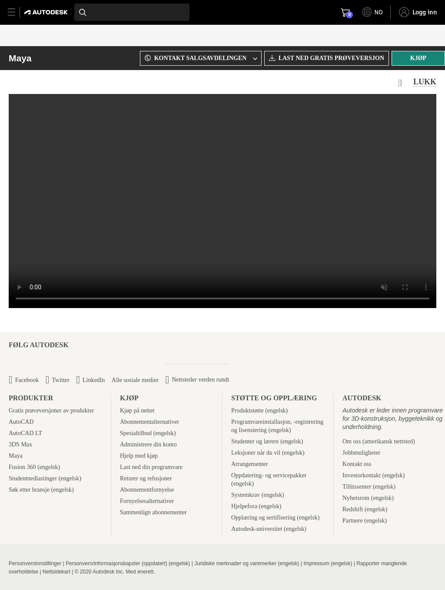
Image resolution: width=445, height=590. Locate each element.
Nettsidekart (56, 572)
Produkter (31, 398)
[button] (199, 58)
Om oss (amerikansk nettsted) (378, 441)
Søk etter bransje (29, 489)
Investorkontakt (361, 475)
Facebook (27, 380)
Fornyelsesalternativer (147, 501)
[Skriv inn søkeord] (131, 12)
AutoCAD (21, 422)
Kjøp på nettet (137, 410)
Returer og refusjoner (146, 478)
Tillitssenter (356, 486)
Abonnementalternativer (149, 422)
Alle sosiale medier (135, 380)
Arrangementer (249, 464)
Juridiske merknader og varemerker (235, 563)
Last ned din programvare (151, 467)
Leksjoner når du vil (255, 452)
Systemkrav (245, 495)
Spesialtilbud (136, 433)
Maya (20, 58)
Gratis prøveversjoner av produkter (51, 410)
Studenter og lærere (255, 441)
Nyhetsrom (355, 498)
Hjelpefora (244, 506)
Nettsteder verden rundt (200, 379)
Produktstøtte (247, 410)
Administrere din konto (148, 444)
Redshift (352, 509)
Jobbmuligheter (361, 452)
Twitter (60, 380)
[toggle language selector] (372, 12)
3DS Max (20, 444)
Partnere (352, 520)
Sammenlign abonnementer (153, 512)
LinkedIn (94, 380)
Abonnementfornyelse (147, 489)
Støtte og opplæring (274, 398)
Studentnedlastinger (33, 478)
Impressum (316, 563)
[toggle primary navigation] (16, 12)
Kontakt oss (357, 464)
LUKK (424, 81)
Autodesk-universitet (256, 529)
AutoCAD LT (25, 433)
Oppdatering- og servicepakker (268, 475)
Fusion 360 (22, 467)
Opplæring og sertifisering (263, 517)
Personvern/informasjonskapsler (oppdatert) (116, 563)
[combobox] (131, 12)
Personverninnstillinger (35, 563)
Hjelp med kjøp (139, 456)
